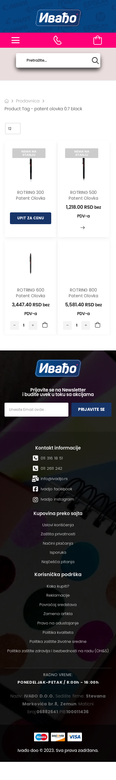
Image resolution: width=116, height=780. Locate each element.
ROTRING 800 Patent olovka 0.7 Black (83, 296)
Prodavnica (28, 101)
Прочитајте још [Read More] (82, 227)
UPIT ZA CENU (30, 218)
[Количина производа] (24, 325)
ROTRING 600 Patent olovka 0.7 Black (30, 296)
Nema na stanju (28, 153)
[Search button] (95, 60)
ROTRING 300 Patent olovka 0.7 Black (30, 198)
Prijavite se (91, 409)
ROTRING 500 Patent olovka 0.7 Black (83, 198)
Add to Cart (44, 325)
